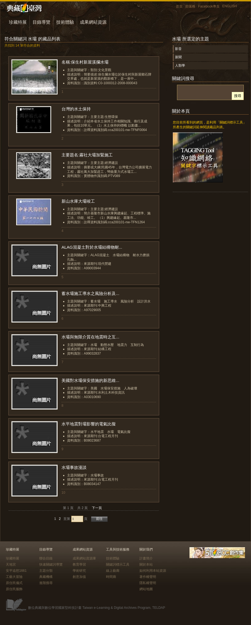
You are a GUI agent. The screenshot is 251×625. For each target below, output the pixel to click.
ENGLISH (229, 6)
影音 (178, 49)
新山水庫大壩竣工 (78, 201)
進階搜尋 (46, 583)
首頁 (179, 6)
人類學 (180, 65)
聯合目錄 (46, 558)
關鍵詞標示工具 (117, 564)
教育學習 (79, 564)
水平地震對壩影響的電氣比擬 (88, 423)
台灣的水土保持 (76, 108)
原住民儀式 (14, 583)
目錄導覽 (41, 22)
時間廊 (111, 577)
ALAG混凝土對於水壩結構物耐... (91, 247)
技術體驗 (65, 22)
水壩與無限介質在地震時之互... (90, 337)
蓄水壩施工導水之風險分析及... (90, 293)
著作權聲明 (147, 577)
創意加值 (79, 577)
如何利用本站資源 (152, 571)
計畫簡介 (146, 558)
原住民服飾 (14, 589)
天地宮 (11, 564)
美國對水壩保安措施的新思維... (90, 380)
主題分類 (46, 571)
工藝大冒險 (14, 577)
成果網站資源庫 (84, 558)
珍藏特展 (18, 22)
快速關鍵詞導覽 (51, 564)
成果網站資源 (93, 22)
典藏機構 (46, 577)
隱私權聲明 (147, 583)
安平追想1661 (16, 571)
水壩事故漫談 (74, 467)
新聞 (178, 57)
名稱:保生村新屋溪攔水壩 (85, 62)
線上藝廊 (112, 571)
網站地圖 (146, 589)
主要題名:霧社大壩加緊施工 (87, 154)
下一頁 (97, 508)
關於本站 (146, 564)
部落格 (190, 6)
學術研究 (79, 571)
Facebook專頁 (209, 6)
